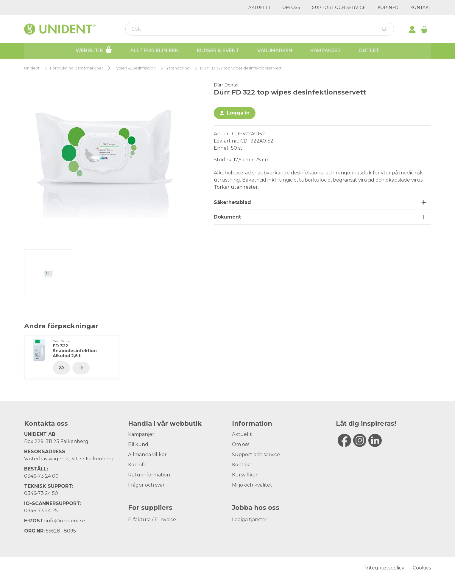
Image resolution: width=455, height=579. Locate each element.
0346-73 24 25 (41, 510)
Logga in (238, 113)
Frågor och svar (146, 485)
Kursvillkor (245, 475)
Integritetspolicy (384, 568)
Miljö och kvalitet (252, 485)
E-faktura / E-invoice (152, 519)
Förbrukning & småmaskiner (76, 68)
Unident (32, 68)
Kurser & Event (218, 51)
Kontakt (420, 7)
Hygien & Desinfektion (134, 68)
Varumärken (274, 51)
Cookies (422, 568)
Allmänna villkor (147, 454)
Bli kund (138, 444)
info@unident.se (65, 521)
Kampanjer (325, 51)
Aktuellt (259, 7)
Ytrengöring (178, 68)
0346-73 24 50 (41, 493)
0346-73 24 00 (41, 476)
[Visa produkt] (81, 368)
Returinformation (149, 475)
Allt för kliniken (154, 51)
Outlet (369, 51)
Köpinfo (388, 7)
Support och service (339, 7)
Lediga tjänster (249, 519)
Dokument (227, 217)
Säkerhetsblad (232, 202)
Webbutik (94, 50)
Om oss (291, 7)
